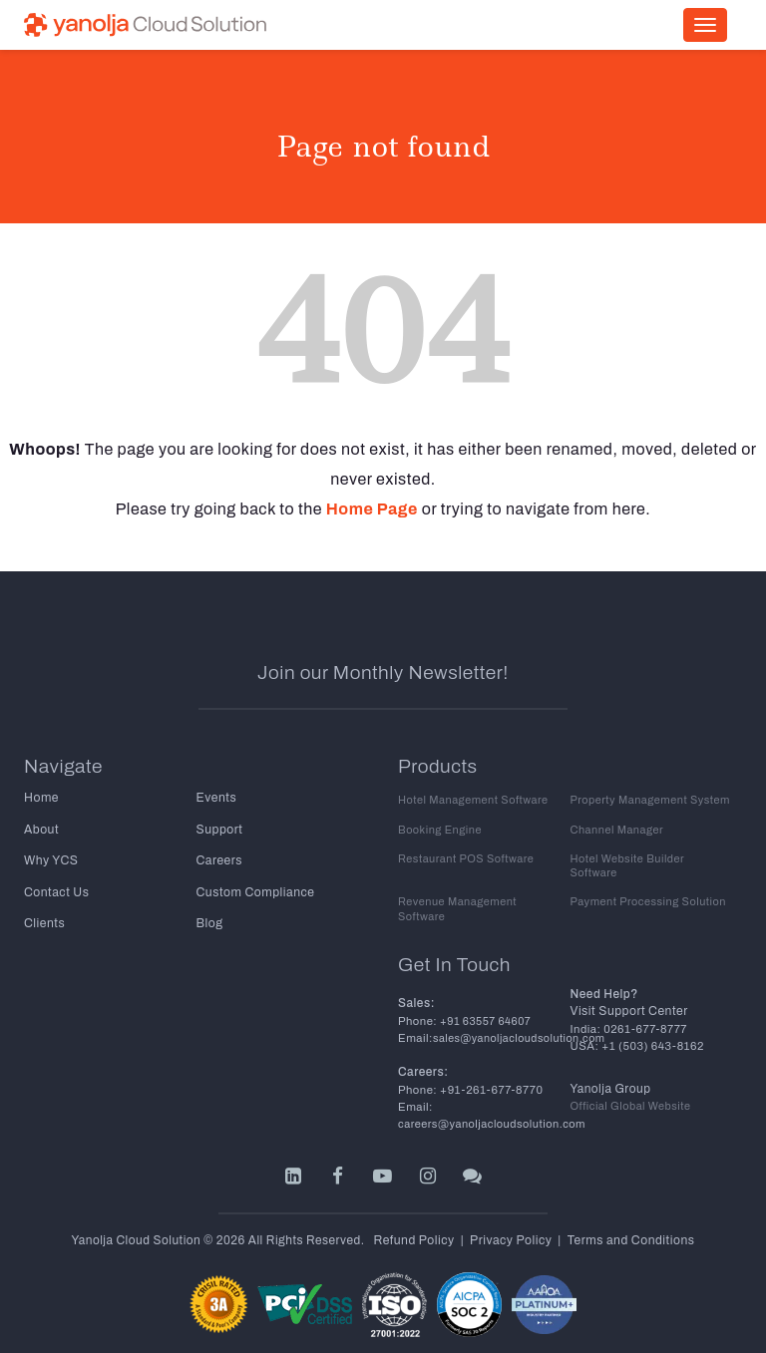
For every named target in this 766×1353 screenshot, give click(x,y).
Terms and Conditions (629, 1223)
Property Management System (649, 799)
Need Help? (604, 978)
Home (41, 798)
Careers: (423, 1056)
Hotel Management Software (472, 799)
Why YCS (50, 859)
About (41, 829)
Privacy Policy (511, 1223)
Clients (44, 921)
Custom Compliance (254, 890)
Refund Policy (416, 1223)
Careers (219, 859)
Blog (209, 921)
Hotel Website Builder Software (651, 856)
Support (219, 829)
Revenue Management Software (456, 892)
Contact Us (56, 890)
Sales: (416, 987)
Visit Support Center (628, 995)
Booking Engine (439, 828)
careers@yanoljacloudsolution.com (489, 1108)
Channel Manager (616, 828)
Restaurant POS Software (465, 856)
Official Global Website (630, 1090)
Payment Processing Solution (647, 885)
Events (216, 798)
